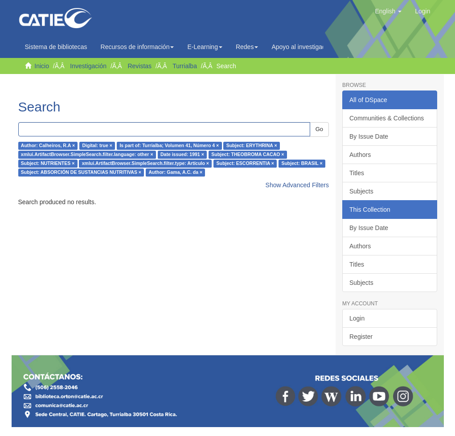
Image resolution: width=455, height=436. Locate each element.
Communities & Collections (386, 118)
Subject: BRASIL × (301, 163)
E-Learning (204, 46)
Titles (356, 173)
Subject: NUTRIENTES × (47, 163)
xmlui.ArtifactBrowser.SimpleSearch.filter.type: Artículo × (145, 163)
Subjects (361, 191)
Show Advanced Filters (297, 185)
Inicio (41, 66)
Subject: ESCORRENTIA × (245, 163)
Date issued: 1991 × (182, 154)
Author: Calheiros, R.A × (48, 145)
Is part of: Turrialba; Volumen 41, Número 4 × (169, 145)
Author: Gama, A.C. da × (175, 172)
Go (319, 129)
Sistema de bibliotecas (56, 46)
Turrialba (184, 66)
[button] (388, 11)
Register (361, 336)
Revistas (139, 66)
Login (357, 318)
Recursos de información (137, 46)
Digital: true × (97, 145)
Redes (247, 46)
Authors (360, 154)
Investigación (88, 66)
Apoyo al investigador (303, 46)
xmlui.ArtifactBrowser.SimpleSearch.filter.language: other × (87, 154)
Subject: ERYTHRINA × (251, 145)
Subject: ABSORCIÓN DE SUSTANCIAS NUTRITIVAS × (81, 172)
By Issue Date (368, 136)
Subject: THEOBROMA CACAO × (247, 154)
